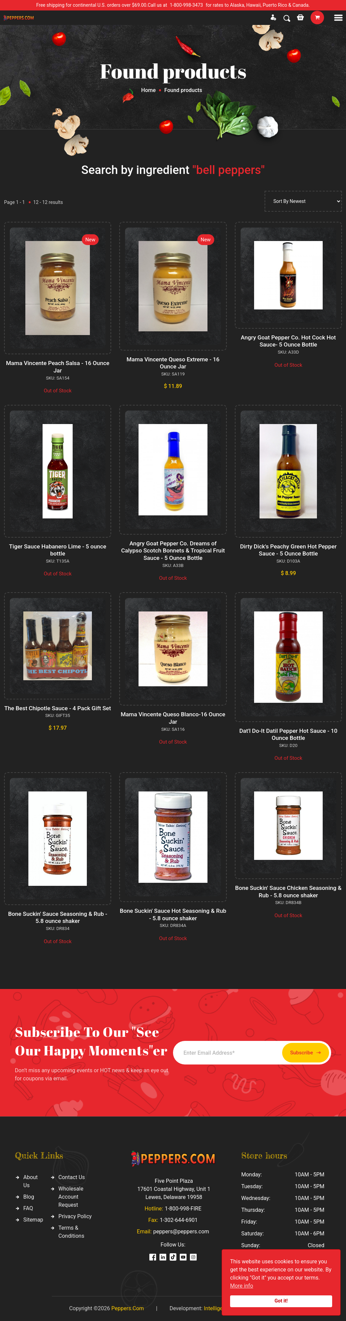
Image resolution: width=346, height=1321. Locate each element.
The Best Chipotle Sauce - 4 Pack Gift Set (57, 711)
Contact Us (71, 1177)
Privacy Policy (75, 1216)
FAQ (28, 1208)
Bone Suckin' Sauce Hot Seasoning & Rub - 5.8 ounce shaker (173, 914)
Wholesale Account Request (70, 1196)
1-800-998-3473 (186, 5)
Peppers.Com (127, 1308)
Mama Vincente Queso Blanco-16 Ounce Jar (173, 718)
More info (241, 1286)
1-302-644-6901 (179, 1220)
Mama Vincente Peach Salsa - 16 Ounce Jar (57, 366)
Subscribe (294, 1052)
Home (148, 90)
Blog (28, 1197)
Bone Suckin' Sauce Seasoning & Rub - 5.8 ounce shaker (58, 917)
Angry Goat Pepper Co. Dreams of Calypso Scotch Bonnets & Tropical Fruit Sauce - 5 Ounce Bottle (173, 550)
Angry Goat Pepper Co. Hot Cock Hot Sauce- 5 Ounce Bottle (288, 341)
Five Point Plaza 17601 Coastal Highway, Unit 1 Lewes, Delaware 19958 (173, 1189)
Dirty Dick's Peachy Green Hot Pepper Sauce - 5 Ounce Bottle (288, 550)
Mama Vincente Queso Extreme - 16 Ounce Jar (173, 363)
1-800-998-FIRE (183, 1208)
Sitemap (33, 1220)
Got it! (281, 1301)
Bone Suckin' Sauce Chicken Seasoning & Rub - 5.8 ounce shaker (288, 891)
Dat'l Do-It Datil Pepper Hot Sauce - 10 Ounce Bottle (288, 734)
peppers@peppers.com (181, 1231)
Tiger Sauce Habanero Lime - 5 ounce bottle (58, 550)
